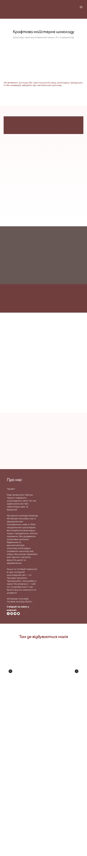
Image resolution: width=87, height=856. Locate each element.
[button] (8, 613)
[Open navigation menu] (81, 7)
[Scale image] (43, 671)
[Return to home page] (8, 7)
